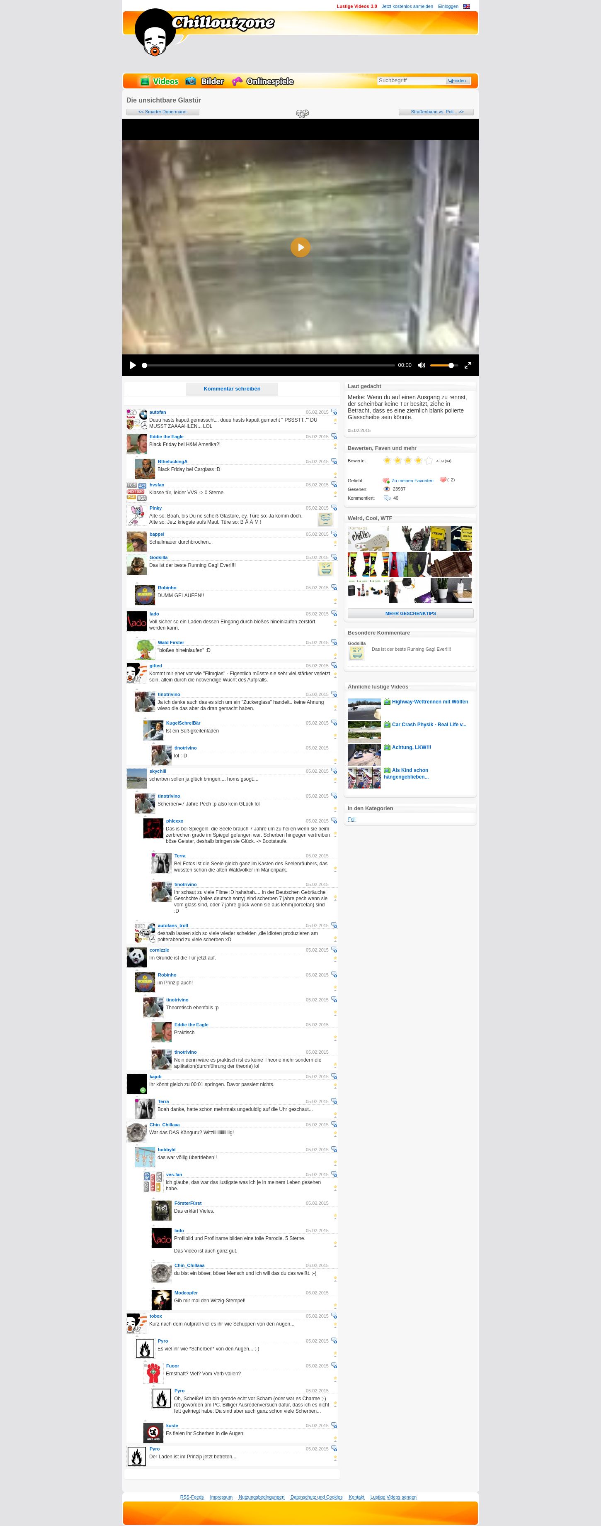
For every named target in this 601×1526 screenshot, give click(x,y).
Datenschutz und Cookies (316, 1496)
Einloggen (448, 6)
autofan (158, 412)
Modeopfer (186, 1292)
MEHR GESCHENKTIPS (410, 613)
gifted (156, 665)
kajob (156, 1076)
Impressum (221, 1496)
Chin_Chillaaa (165, 1124)
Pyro (163, 1340)
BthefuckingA (173, 461)
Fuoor (172, 1365)
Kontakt (356, 1496)
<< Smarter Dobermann (162, 111)
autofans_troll (173, 925)
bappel (157, 534)
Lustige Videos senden (394, 1496)
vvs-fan (174, 1174)
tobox (156, 1316)
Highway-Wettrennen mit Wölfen (430, 702)
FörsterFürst (187, 1203)
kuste (172, 1425)
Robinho (167, 587)
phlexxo (175, 820)
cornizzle (159, 949)
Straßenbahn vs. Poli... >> (437, 111)
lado (154, 613)
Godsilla (158, 557)
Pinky (156, 507)
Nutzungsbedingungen (261, 1496)
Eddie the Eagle (167, 436)
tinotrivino (169, 694)
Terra (180, 855)
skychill (158, 771)
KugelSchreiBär (183, 722)
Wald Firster (171, 642)
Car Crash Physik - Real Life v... (429, 725)
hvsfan (157, 484)
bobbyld (167, 1149)
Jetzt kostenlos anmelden (407, 6)
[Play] (133, 365)
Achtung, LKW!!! (411, 747)
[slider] (268, 365)
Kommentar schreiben (232, 389)
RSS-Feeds (192, 1496)
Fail (352, 818)
